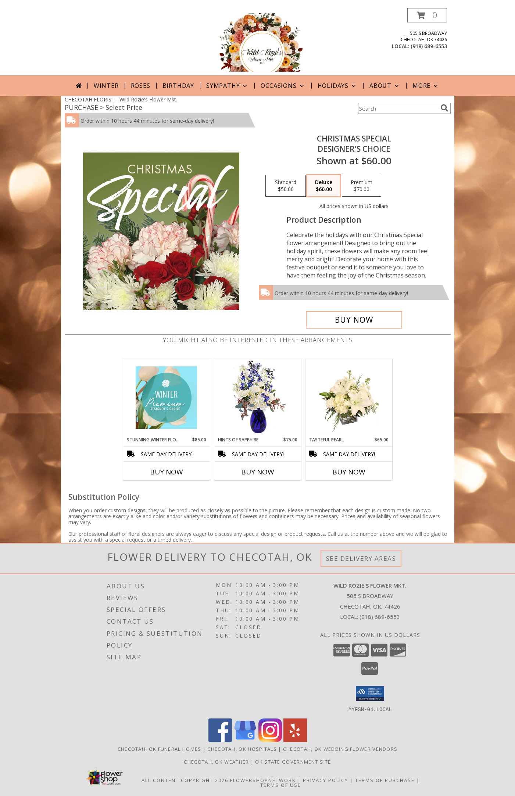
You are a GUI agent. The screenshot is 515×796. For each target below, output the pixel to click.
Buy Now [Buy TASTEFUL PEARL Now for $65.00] (348, 472)
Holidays (337, 86)
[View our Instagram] (270, 739)
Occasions (283, 86)
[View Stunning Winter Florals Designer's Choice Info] (166, 397)
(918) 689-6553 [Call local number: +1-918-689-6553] (429, 46)
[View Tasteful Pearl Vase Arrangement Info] (348, 398)
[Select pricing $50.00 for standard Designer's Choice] (285, 186)
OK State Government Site (293, 761)
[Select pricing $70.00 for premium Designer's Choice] (361, 186)
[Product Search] (397, 108)
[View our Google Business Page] (245, 739)
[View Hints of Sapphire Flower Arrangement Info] (257, 398)
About (384, 86)
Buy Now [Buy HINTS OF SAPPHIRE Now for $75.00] (257, 472)
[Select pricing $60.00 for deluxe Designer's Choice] (323, 186)
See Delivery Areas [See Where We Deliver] (361, 558)
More (425, 86)
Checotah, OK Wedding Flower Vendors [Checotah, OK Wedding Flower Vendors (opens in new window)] (340, 748)
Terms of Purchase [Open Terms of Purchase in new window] (385, 780)
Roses (140, 86)
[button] (427, 15)
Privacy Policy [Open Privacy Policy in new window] (325, 780)
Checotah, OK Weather (216, 761)
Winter (106, 86)
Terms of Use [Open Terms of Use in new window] (280, 784)
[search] (444, 108)
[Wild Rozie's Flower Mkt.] (257, 41)
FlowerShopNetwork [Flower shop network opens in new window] (263, 780)
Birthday (178, 86)
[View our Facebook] (220, 739)
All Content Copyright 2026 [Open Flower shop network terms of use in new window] (185, 780)
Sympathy (227, 86)
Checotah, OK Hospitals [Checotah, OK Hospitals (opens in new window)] (242, 748)
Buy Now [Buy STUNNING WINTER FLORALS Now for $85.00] (166, 472)
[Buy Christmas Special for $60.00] (354, 320)
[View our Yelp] (295, 739)
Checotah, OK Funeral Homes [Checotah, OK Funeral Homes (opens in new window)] (159, 748)
